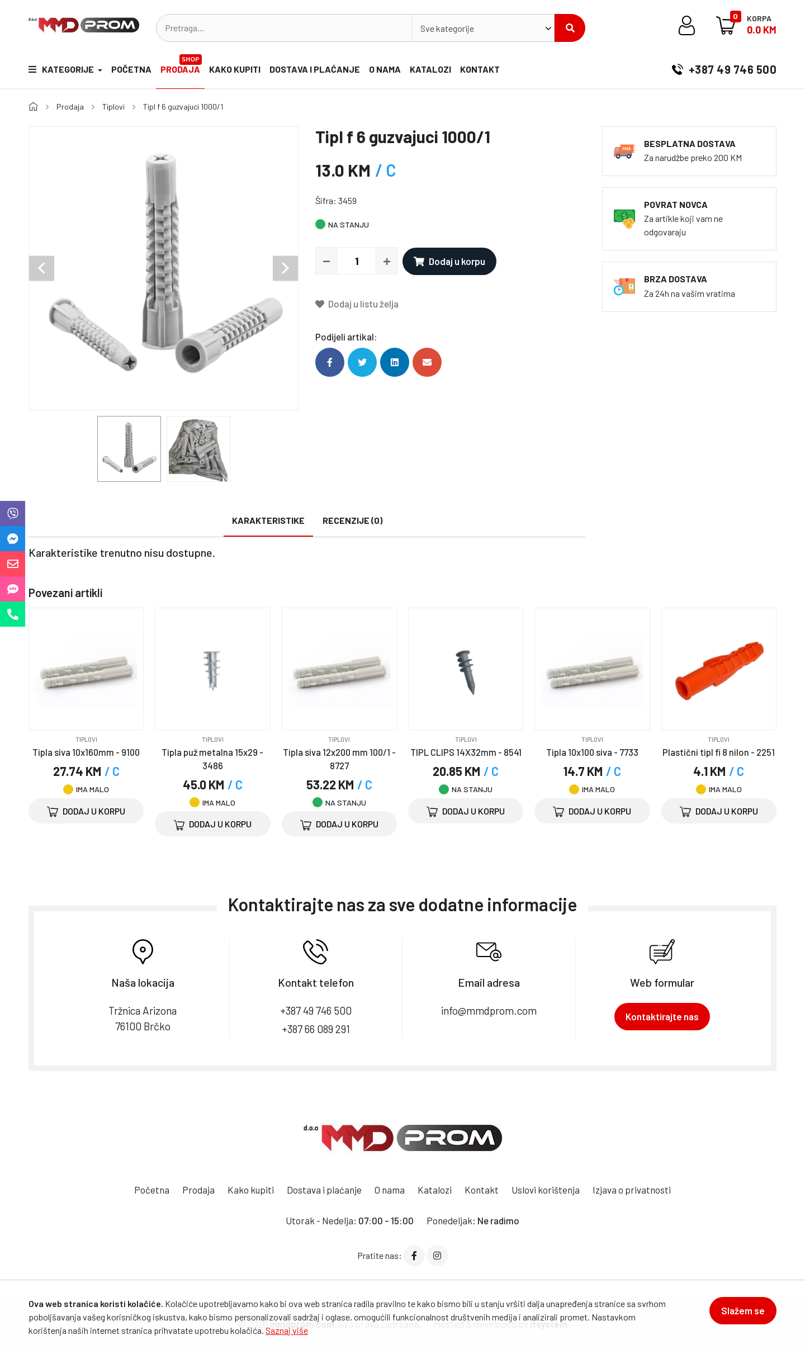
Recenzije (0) (352, 520)
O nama (385, 69)
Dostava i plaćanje (314, 69)
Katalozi (430, 69)
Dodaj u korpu (449, 261)
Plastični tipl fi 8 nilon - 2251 (718, 752)
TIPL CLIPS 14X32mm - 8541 (466, 752)
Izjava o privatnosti (632, 1189)
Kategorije (62, 69)
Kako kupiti (235, 69)
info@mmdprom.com (489, 1010)
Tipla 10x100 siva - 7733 (592, 752)
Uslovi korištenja (546, 1189)
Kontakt (480, 69)
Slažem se (743, 1310)
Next (285, 268)
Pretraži (570, 27)
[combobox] (483, 28)
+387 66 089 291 (316, 1028)
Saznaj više (287, 1330)
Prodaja (181, 64)
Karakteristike (268, 520)
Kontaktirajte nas (662, 1016)
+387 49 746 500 (724, 69)
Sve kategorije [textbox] (447, 28)
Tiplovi (113, 106)
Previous (41, 268)
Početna (131, 69)
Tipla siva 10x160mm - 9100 (86, 752)
